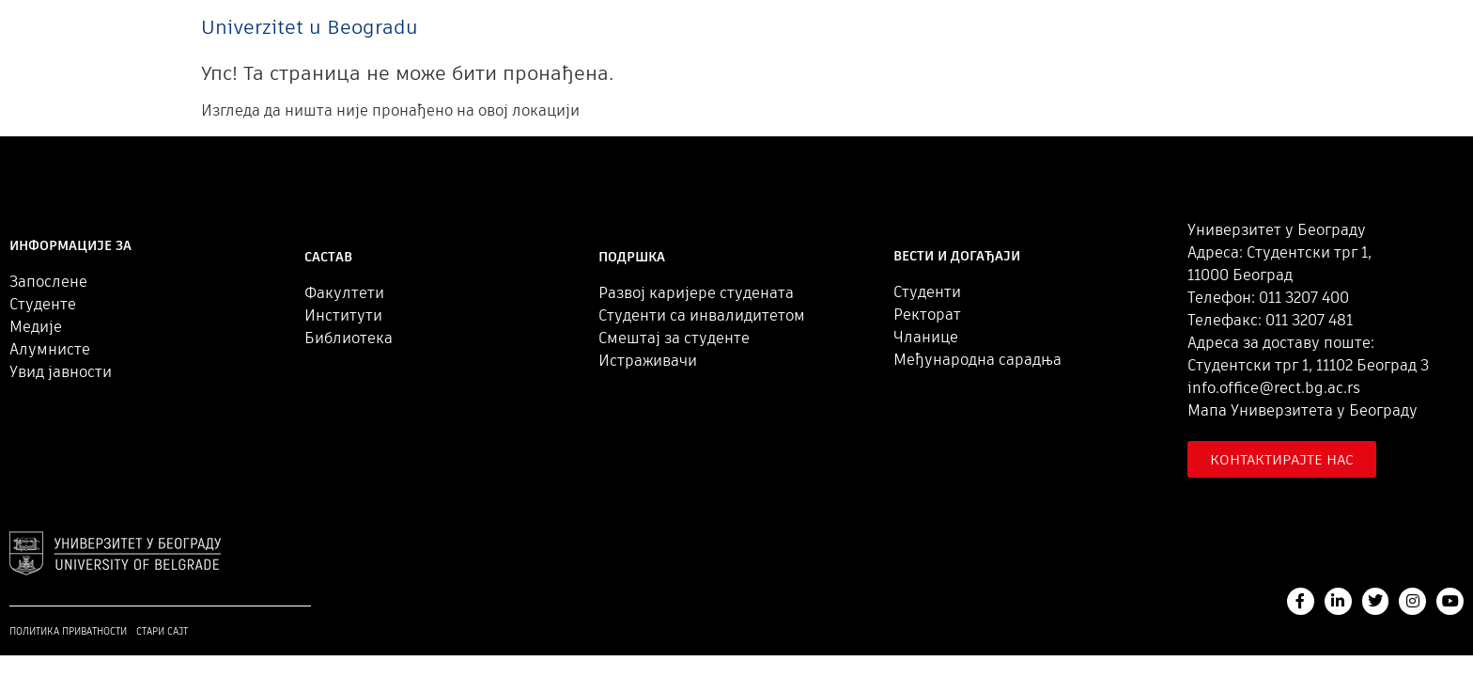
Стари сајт (162, 631)
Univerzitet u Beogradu (309, 26)
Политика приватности (68, 631)
